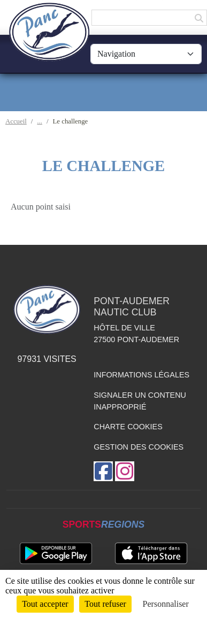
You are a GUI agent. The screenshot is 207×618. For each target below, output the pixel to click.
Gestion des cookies (138, 447)
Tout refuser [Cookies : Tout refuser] (105, 603)
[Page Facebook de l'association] (103, 471)
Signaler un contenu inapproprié (140, 401)
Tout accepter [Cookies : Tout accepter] (45, 603)
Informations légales (141, 374)
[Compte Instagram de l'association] (124, 471)
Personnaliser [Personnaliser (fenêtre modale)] (166, 603)
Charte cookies (128, 426)
